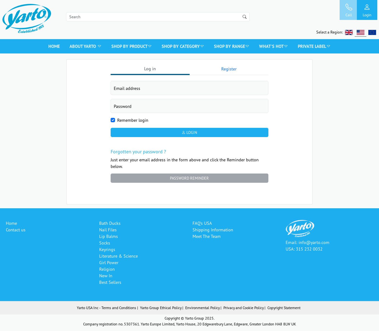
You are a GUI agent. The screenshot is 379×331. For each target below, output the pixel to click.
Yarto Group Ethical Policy (160, 307)
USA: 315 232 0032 (304, 249)
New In (105, 275)
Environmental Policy (202, 307)
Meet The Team (207, 236)
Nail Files (108, 229)
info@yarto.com (314, 242)
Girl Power (108, 262)
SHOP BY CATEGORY (183, 46)
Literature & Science (118, 256)
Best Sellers (110, 282)
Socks (104, 242)
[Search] (158, 16)
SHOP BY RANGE (231, 46)
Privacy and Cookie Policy (243, 307)
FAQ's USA (202, 223)
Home (54, 46)
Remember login (132, 120)
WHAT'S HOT (273, 46)
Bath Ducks (110, 223)
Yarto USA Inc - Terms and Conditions (106, 307)
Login (189, 132)
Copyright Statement (283, 307)
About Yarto (86, 46)
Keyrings (107, 249)
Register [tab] (229, 68)
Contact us (16, 229)
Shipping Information (213, 229)
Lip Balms (108, 236)
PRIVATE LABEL (314, 46)
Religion (107, 269)
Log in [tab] (150, 68)
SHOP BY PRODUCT (131, 46)
